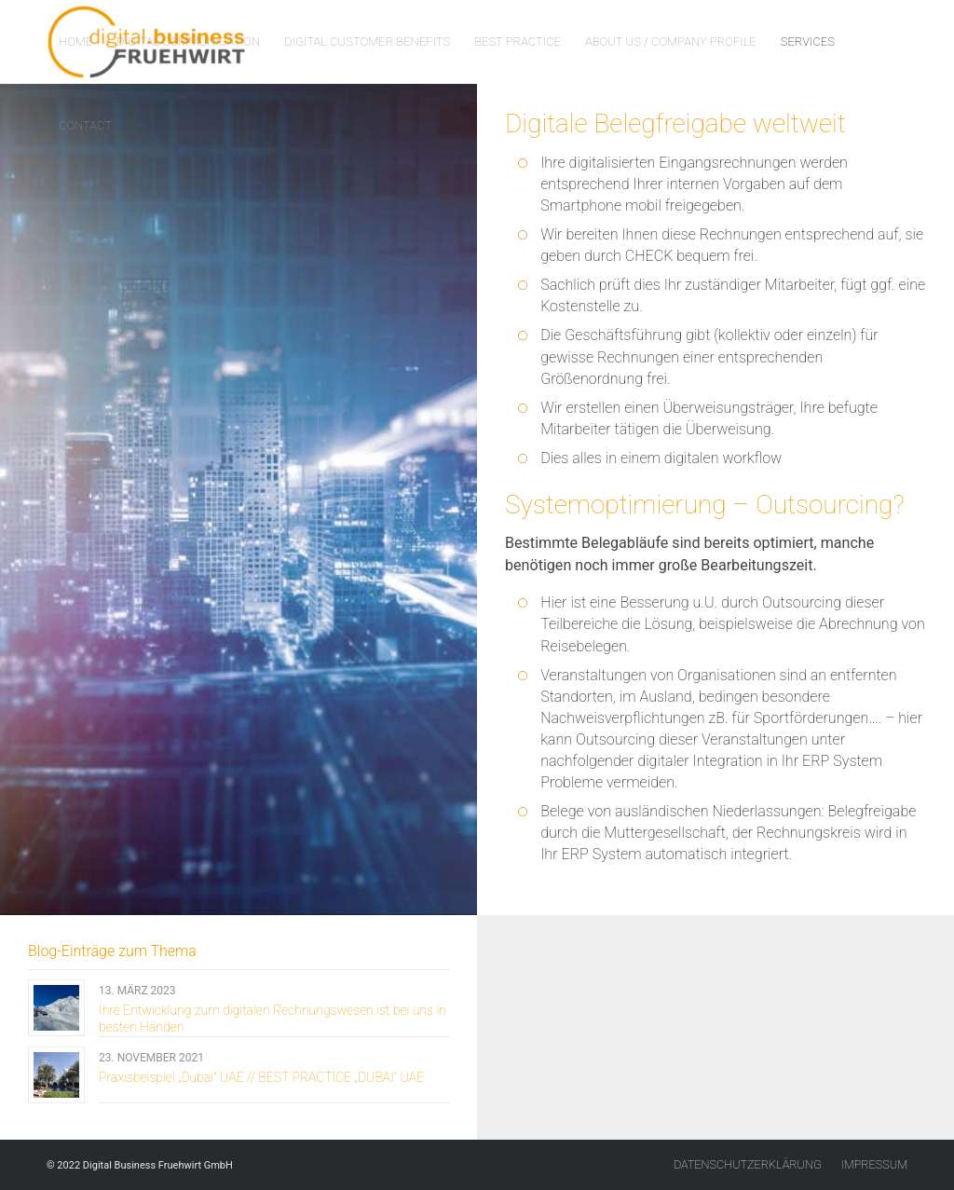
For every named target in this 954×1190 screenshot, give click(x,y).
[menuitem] (75, 42)
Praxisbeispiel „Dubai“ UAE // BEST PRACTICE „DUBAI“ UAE (261, 1077)
